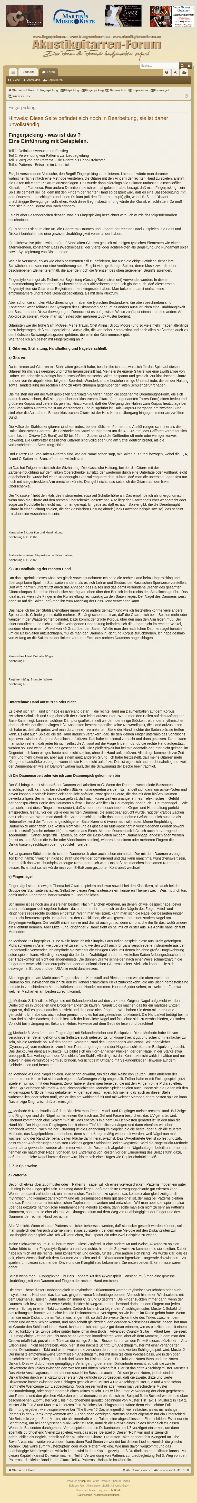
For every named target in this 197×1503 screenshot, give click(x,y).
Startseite (28, 72)
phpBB (85, 1481)
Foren (51, 72)
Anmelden (33, 79)
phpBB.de (115, 1490)
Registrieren (55, 79)
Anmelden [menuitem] (176, 73)
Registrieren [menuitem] (185, 73)
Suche (16, 79)
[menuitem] (167, 72)
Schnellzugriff (14, 73)
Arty (82, 1485)
